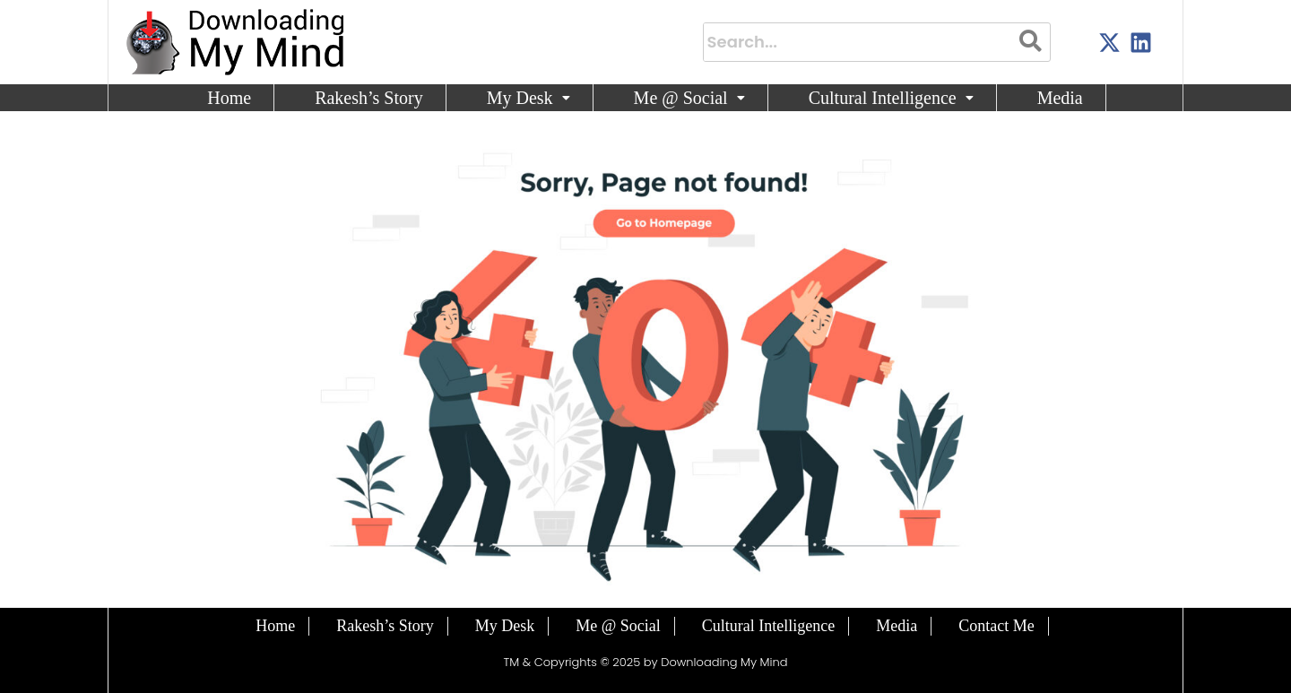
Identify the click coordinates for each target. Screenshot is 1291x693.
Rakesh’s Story (369, 98)
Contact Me (996, 626)
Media (1060, 98)
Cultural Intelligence (891, 98)
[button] (529, 97)
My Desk (528, 98)
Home (229, 98)
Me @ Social (689, 98)
